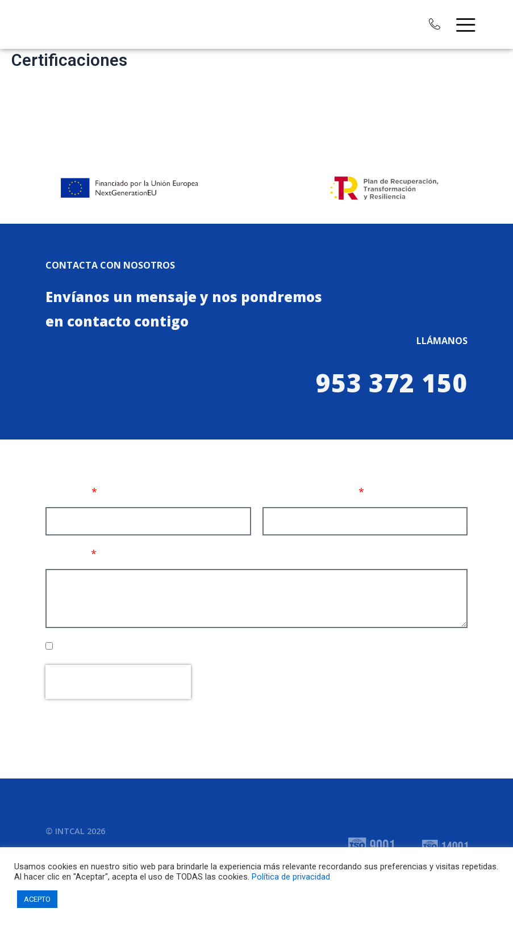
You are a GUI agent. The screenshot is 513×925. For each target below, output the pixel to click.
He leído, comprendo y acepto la (168, 646)
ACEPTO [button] (37, 899)
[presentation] (118, 682)
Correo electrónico (309, 492)
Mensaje (67, 553)
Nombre (67, 492)
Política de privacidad (291, 877)
